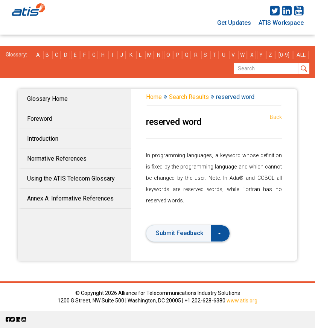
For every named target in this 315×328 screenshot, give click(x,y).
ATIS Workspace (281, 22)
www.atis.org (242, 301)
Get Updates (234, 22)
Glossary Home (47, 98)
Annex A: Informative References (70, 198)
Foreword (39, 118)
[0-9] (283, 55)
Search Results (189, 96)
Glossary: (16, 55)
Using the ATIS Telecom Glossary (71, 178)
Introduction (42, 138)
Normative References (57, 158)
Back (276, 117)
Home (154, 96)
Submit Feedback (188, 233)
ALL (301, 55)
